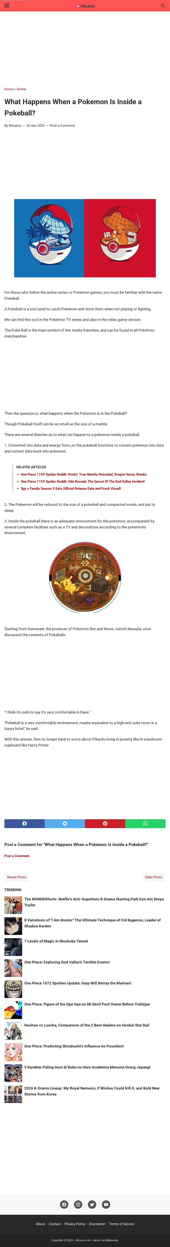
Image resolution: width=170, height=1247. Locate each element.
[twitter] (65, 823)
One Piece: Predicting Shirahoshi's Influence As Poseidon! (74, 1046)
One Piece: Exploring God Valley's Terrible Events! (67, 962)
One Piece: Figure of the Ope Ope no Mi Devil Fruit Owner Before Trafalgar (87, 1004)
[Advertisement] (85, 49)
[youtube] (106, 1204)
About (40, 1224)
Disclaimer (97, 1224)
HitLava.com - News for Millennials (97, 1240)
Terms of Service (121, 1224)
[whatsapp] (145, 823)
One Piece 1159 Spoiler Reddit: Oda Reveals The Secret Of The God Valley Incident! (83, 481)
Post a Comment (62, 126)
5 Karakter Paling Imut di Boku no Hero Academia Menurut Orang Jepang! (87, 1067)
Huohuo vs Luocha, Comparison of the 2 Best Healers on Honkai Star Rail (86, 1025)
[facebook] (24, 823)
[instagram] (78, 1204)
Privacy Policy (75, 1224)
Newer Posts (16, 877)
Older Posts (153, 877)
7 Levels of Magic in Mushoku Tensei (56, 941)
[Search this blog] (163, 5)
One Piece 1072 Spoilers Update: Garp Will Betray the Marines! (77, 983)
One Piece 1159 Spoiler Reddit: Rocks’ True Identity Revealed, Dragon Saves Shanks (84, 474)
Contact (55, 1224)
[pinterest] (105, 823)
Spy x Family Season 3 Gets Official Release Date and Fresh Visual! (71, 489)
